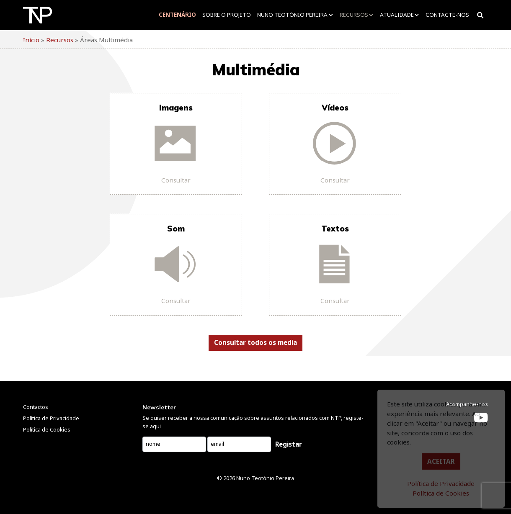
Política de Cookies (441, 493)
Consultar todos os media (255, 342)
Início (31, 40)
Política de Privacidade (441, 483)
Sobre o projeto (226, 14)
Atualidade (397, 14)
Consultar (176, 180)
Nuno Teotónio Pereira (292, 14)
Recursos (354, 14)
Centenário (177, 14)
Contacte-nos (447, 14)
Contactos (35, 407)
